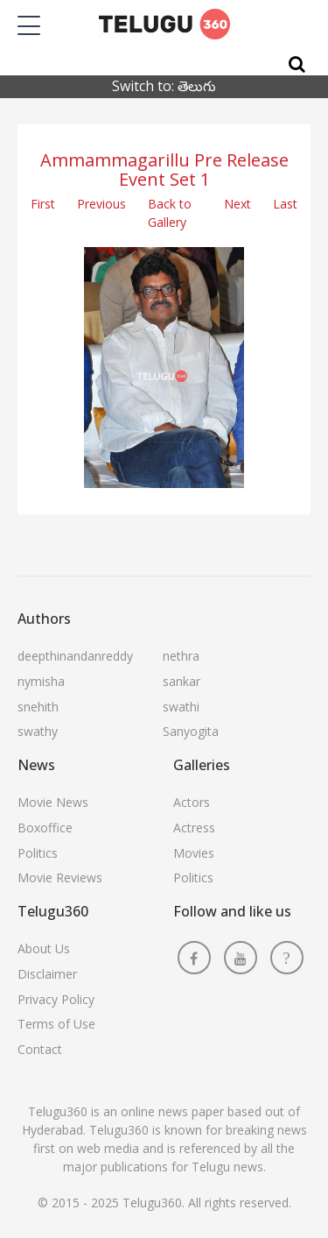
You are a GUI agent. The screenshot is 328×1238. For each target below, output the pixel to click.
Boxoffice (45, 827)
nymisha (41, 681)
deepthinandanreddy (75, 655)
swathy (37, 731)
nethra (181, 655)
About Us (43, 948)
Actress (194, 827)
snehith (38, 706)
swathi (181, 706)
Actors (191, 802)
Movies (193, 853)
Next (237, 203)
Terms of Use (56, 1023)
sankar (181, 681)
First (43, 203)
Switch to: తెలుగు (164, 86)
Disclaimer (47, 974)
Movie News (52, 802)
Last (285, 203)
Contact (39, 1049)
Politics (37, 853)
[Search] (297, 64)
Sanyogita (191, 731)
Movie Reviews (59, 877)
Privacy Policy (55, 999)
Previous (101, 203)
